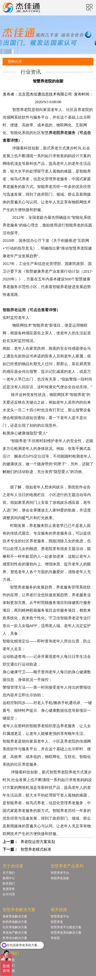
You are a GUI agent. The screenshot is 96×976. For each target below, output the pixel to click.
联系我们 (9, 883)
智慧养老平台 (60, 873)
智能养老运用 (14, 310)
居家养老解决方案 (15, 916)
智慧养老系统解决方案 (66, 932)
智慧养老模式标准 (35, 849)
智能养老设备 (60, 878)
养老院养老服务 (62, 133)
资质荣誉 (9, 889)
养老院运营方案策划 (37, 842)
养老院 (55, 938)
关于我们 (9, 873)
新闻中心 (9, 878)
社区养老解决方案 (15, 927)
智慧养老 (57, 922)
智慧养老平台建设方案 (66, 927)
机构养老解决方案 (15, 922)
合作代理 (9, 894)
